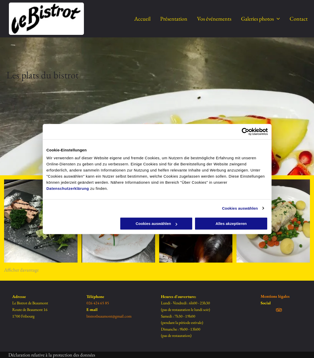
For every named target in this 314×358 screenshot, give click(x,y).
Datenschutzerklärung (68, 188)
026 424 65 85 (97, 303)
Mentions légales (275, 296)
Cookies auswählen (240, 208)
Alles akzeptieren (231, 223)
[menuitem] (138, 18)
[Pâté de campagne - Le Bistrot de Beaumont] (41, 221)
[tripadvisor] (278, 311)
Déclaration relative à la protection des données (51, 355)
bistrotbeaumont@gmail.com (108, 316)
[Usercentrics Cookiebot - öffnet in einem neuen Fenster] (245, 131)
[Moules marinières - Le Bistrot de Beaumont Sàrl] (273, 221)
